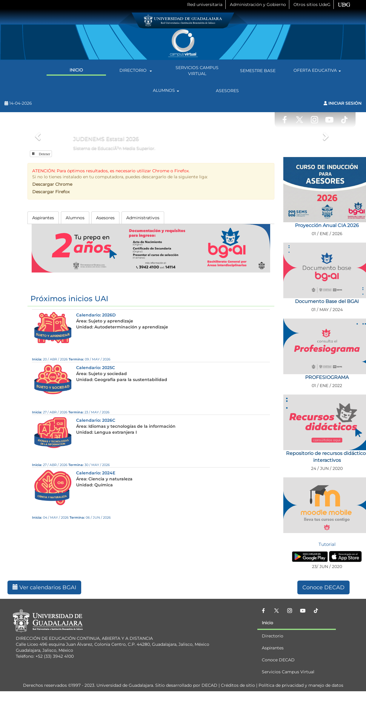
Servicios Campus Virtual (197, 70)
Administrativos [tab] (142, 217)
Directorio (136, 71)
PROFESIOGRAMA (327, 377)
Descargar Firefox (51, 191)
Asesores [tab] (105, 217)
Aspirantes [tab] (43, 217)
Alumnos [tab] (75, 217)
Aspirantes (273, 648)
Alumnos (167, 91)
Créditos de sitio (238, 685)
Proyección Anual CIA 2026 (327, 225)
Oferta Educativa (318, 71)
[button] (37, 134)
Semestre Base (258, 70)
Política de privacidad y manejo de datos (301, 685)
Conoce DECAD (323, 587)
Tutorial (327, 544)
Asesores (227, 90)
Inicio (76, 70)
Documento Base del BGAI (327, 301)
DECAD (209, 685)
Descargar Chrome (52, 184)
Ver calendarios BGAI (44, 587)
